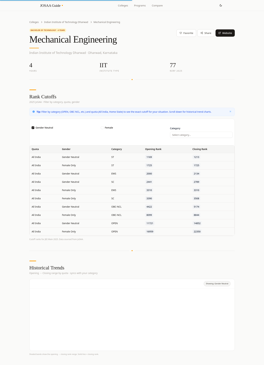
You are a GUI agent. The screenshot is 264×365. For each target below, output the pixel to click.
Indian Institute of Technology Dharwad (66, 22)
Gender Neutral (44, 128)
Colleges (123, 5)
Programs (140, 5)
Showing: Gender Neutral (217, 283)
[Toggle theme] (221, 5)
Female (109, 128)
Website (225, 33)
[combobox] (201, 135)
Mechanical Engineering (107, 22)
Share (205, 33)
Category (175, 128)
